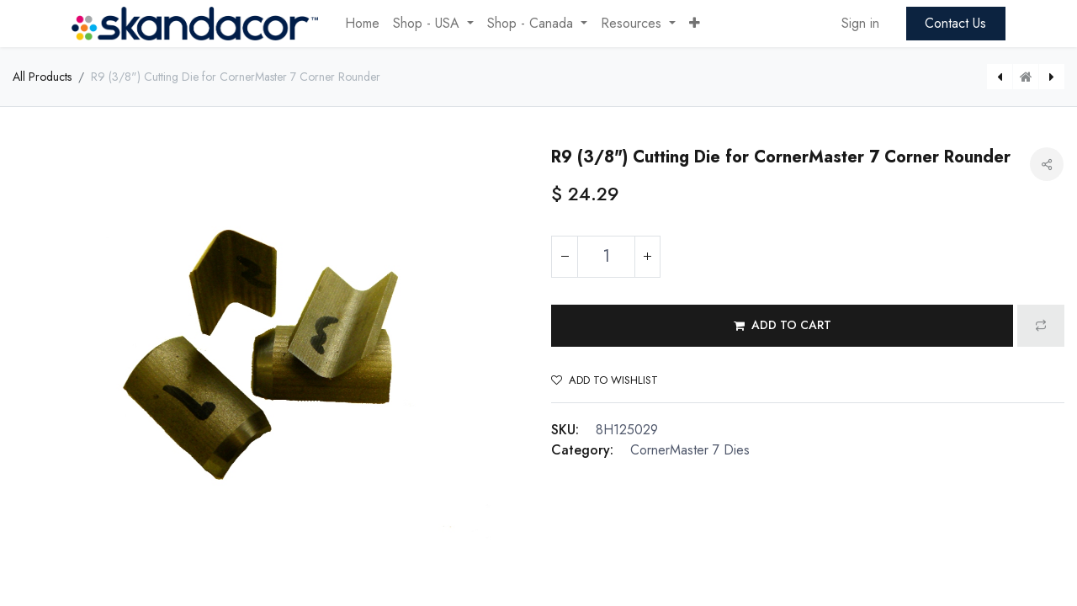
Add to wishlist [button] (604, 380)
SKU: (565, 429)
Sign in (860, 23)
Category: (582, 450)
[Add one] (647, 257)
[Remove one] (564, 257)
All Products (42, 76)
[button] (694, 23)
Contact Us (955, 23)
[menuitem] (362, 23)
